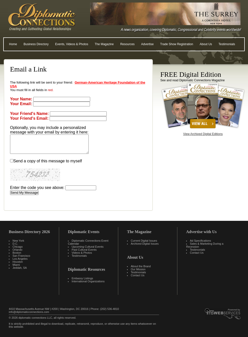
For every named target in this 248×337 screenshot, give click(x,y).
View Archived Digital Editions (203, 134)
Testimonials (226, 44)
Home (13, 44)
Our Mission (138, 269)
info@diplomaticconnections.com (29, 311)
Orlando (17, 249)
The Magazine (104, 44)
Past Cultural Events (84, 249)
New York (18, 240)
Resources (127, 44)
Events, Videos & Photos (71, 44)
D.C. (15, 243)
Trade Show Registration (176, 44)
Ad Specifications (200, 240)
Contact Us (137, 275)
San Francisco (21, 255)
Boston (17, 252)
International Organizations (88, 281)
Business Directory (36, 44)
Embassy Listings (82, 278)
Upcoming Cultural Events (87, 246)
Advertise (147, 44)
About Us (206, 44)
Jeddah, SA (20, 267)
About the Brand (141, 266)
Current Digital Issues (144, 240)
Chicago (18, 246)
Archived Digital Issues (145, 243)
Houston (18, 261)
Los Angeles (20, 258)
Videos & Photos (82, 252)
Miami (16, 264)
